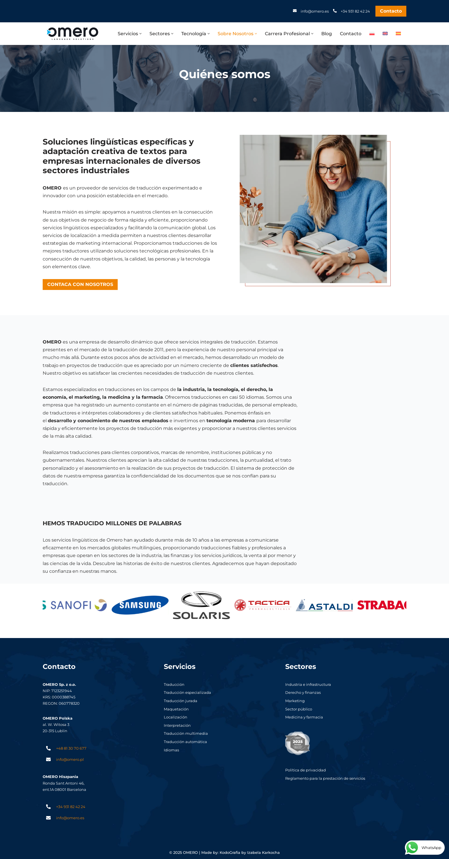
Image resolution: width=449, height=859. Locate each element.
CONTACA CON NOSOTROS (80, 284)
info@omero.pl (70, 759)
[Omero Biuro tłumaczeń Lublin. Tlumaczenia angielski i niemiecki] (73, 33)
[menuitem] (372, 33)
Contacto (391, 11)
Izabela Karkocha (263, 852)
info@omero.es (315, 11)
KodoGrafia (230, 852)
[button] (140, 34)
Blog (326, 33)
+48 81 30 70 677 (71, 748)
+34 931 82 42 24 (355, 11)
